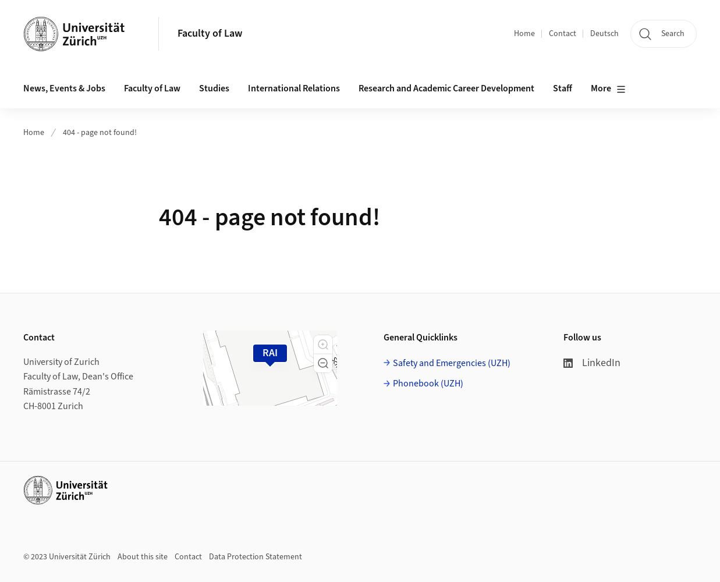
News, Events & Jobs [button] (64, 88)
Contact (562, 34)
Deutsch (604, 34)
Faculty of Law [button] (152, 88)
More (608, 89)
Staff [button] (562, 88)
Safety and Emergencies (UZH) (451, 363)
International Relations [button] (294, 88)
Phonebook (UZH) (428, 383)
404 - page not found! (100, 133)
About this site (143, 557)
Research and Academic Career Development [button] (446, 88)
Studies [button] (214, 88)
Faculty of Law (210, 33)
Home (524, 34)
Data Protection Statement (255, 557)
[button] (323, 344)
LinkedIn (591, 363)
